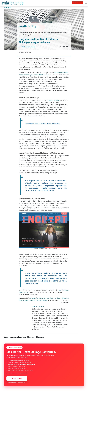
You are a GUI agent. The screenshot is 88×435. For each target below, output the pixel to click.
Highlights (7, 7)
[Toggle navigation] (13, 3)
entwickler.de (12, 3)
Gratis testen (77, 3)
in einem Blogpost (53, 100)
